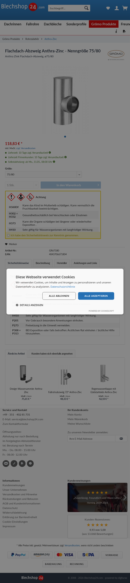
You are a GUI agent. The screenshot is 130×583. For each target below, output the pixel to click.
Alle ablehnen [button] (59, 295)
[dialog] (64, 291)
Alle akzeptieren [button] (96, 295)
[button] (29, 305)
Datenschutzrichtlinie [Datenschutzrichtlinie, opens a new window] (62, 286)
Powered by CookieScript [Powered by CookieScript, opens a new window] (101, 310)
